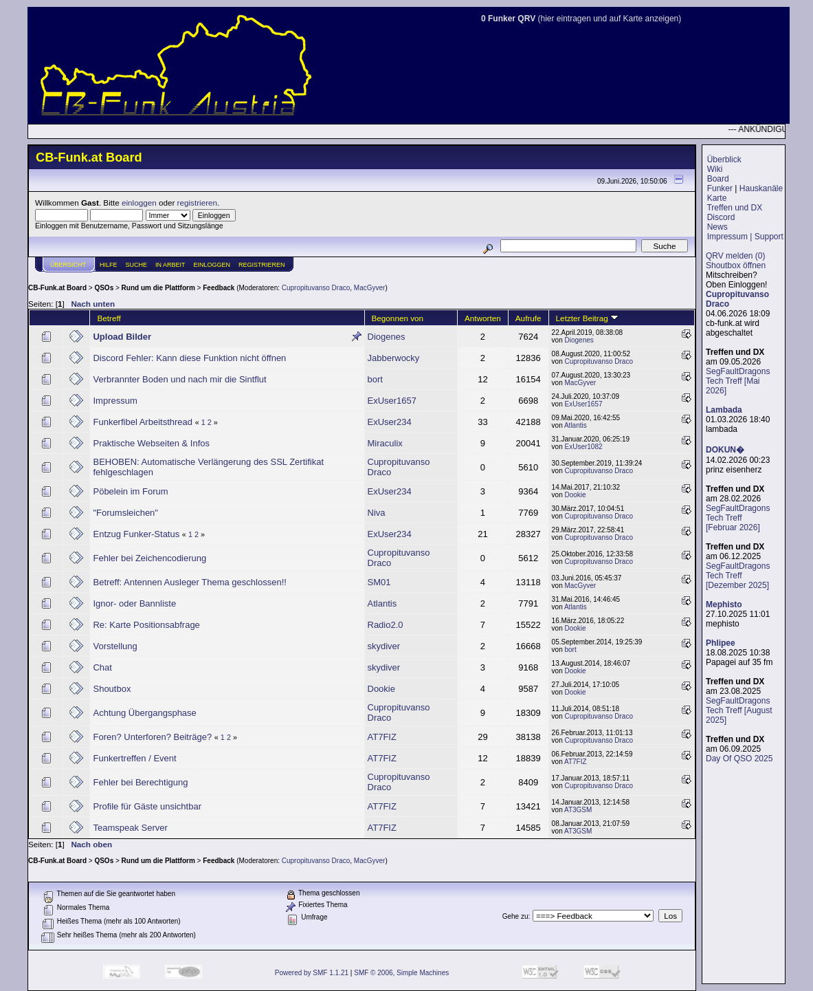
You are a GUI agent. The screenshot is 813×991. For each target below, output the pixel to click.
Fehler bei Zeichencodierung (149, 558)
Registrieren (261, 264)
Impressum (115, 400)
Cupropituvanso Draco (316, 288)
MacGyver (370, 288)
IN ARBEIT (170, 264)
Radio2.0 (385, 625)
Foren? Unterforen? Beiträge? (153, 737)
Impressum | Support (745, 236)
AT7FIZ (382, 737)
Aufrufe (528, 318)
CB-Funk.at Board (57, 288)
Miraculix (385, 443)
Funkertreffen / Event (134, 758)
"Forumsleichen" (125, 513)
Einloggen (212, 264)
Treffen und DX (734, 208)
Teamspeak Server (130, 828)
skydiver (384, 646)
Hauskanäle (761, 188)
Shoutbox (112, 689)
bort (375, 379)
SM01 (379, 582)
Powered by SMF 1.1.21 (311, 973)
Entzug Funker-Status (136, 534)
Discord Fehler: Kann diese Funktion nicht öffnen (189, 358)
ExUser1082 (584, 446)
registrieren (197, 202)
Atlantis (575, 425)
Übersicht (68, 264)
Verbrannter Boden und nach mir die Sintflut (179, 379)
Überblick (724, 159)
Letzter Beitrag (587, 318)
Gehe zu (515, 916)
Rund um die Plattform (158, 288)
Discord (721, 217)
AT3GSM (578, 810)
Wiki (715, 169)
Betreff (108, 318)
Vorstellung (115, 646)
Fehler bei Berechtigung (140, 782)
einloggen (139, 202)
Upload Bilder (122, 336)
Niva (377, 513)
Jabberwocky (394, 358)
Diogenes (386, 336)
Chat (102, 667)
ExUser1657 (392, 400)
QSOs (103, 288)
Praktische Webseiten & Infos (151, 443)
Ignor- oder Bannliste (134, 603)
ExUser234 (390, 422)
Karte (717, 198)
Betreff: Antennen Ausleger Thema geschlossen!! (189, 582)
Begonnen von (398, 318)
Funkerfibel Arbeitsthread (142, 422)
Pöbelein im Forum (130, 491)
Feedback (218, 288)
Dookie (575, 495)
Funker (720, 188)
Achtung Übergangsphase (144, 713)
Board (718, 179)
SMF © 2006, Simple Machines (401, 973)
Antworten (483, 318)
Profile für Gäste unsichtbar (147, 806)
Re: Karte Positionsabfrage (146, 625)
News (717, 227)
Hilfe (109, 264)
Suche (137, 264)
